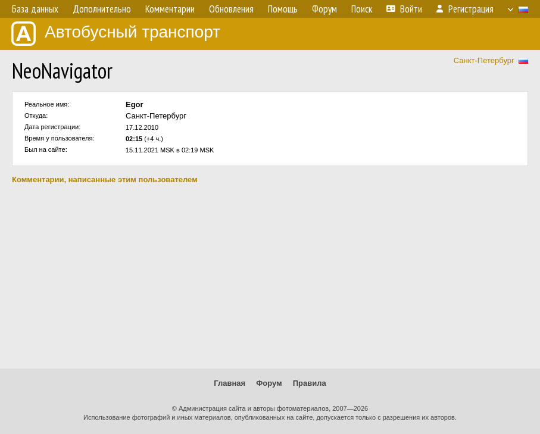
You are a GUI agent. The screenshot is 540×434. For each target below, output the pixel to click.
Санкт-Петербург (484, 60)
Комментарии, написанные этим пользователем (105, 179)
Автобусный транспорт (115, 33)
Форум (269, 383)
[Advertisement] (270, 276)
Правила (309, 383)
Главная (229, 383)
